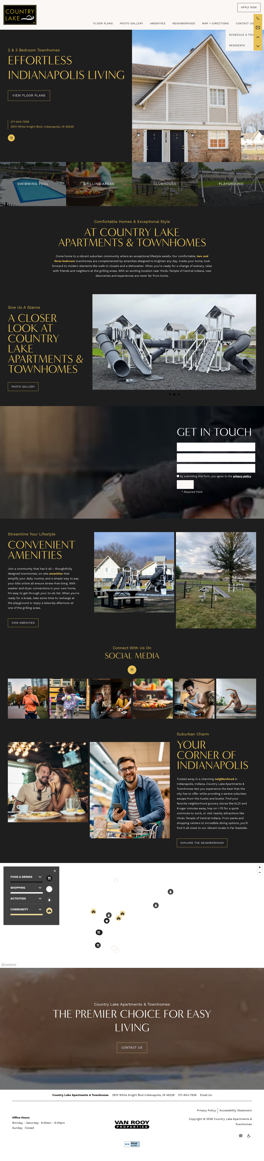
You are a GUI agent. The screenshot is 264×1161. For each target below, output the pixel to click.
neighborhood (224, 779)
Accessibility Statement (236, 1110)
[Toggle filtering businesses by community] (49, 911)
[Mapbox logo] (8, 965)
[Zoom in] (259, 867)
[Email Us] (258, 27)
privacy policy (242, 476)
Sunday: (17, 1128)
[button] (249, 7)
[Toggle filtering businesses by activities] (49, 900)
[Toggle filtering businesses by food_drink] (49, 878)
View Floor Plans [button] (29, 96)
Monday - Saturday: (25, 1123)
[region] (132, 915)
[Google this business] (11, 137)
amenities (56, 573)
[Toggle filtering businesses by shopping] (49, 889)
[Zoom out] (259, 872)
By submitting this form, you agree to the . (216, 476)
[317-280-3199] (258, 18)
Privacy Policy (206, 1110)
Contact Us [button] (132, 1048)
